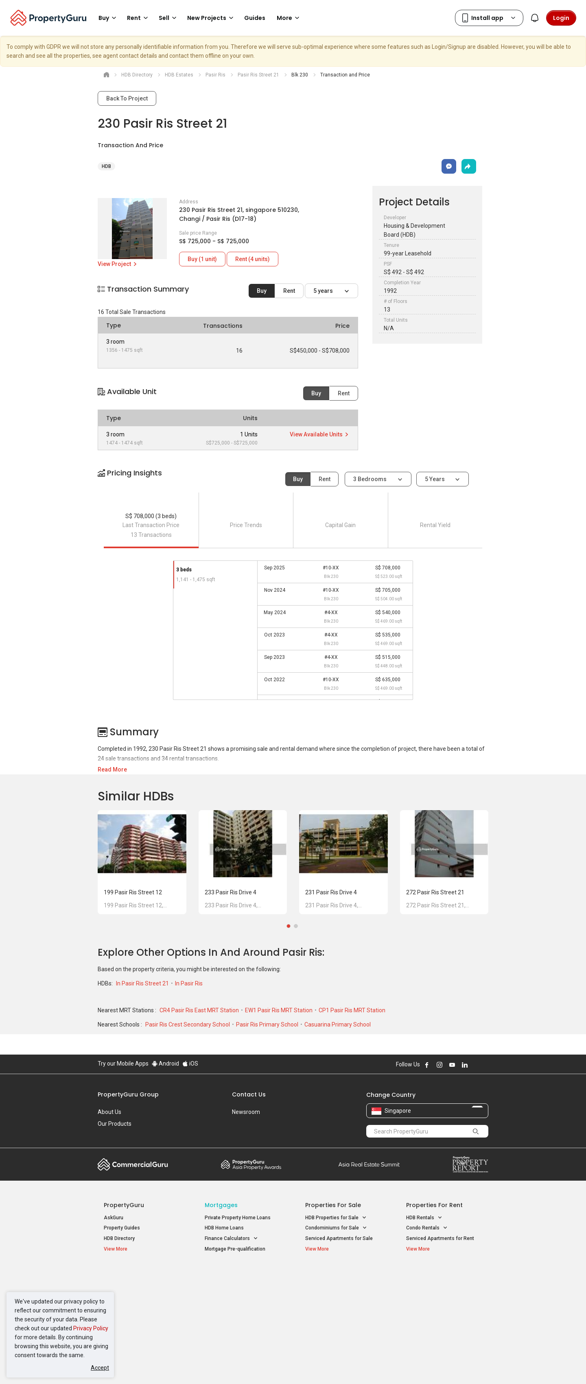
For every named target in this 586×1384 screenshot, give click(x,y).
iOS (190, 1063)
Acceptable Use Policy (126, 1365)
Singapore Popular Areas (443, 1275)
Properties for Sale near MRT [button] (241, 1296)
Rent (289, 291)
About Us (109, 1112)
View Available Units (320, 434)
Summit (369, 1164)
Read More (112, 769)
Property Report (470, 1164)
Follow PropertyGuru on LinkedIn (465, 1065)
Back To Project (127, 98)
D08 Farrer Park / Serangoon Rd (441, 1317)
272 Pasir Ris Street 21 (435, 892)
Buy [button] (108, 18)
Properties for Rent (434, 1205)
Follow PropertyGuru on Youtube (452, 1065)
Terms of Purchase (285, 1365)
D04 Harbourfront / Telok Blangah (443, 1288)
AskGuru (113, 1218)
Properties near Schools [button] (336, 1307)
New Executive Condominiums (138, 1298)
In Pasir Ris (189, 983)
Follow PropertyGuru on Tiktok (485, 1064)
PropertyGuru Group (128, 1094)
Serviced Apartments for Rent (440, 1238)
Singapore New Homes (137, 1275)
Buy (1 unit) (202, 259)
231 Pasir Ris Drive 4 (331, 892)
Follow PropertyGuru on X (475, 1064)
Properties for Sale (333, 1205)
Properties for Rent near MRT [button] (242, 1307)
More (289, 18)
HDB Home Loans (224, 1228)
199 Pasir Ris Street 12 (133, 892)
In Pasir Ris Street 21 (143, 983)
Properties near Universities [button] (340, 1296)
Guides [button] (254, 18)
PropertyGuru (124, 1205)
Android (165, 1063)
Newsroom (246, 1112)
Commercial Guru (133, 1164)
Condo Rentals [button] (427, 1228)
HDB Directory (119, 1238)
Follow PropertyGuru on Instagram (439, 1065)
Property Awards (251, 1164)
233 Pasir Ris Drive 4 (230, 892)
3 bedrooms (370, 479)
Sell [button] (169, 18)
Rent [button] (139, 18)
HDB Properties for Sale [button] (336, 1218)
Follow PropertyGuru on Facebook (427, 1065)
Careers (108, 1135)
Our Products (114, 1123)
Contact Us (249, 1094)
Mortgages (221, 1205)
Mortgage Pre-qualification (235, 1249)
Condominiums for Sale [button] (336, 1228)
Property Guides (122, 1228)
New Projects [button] (211, 18)
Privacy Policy (90, 1328)
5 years (323, 291)
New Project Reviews (127, 1309)
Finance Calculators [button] (231, 1238)
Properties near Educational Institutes (337, 1279)
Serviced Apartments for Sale (339, 1238)
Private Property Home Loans (238, 1218)
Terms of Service (186, 1365)
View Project (118, 264)
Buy (262, 291)
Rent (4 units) (252, 259)
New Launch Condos (127, 1288)
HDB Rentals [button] (424, 1218)
